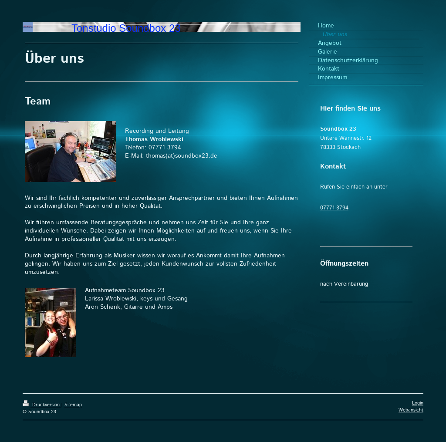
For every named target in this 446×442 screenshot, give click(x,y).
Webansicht (411, 410)
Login (417, 403)
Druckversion (42, 405)
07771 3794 (334, 208)
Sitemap (73, 405)
